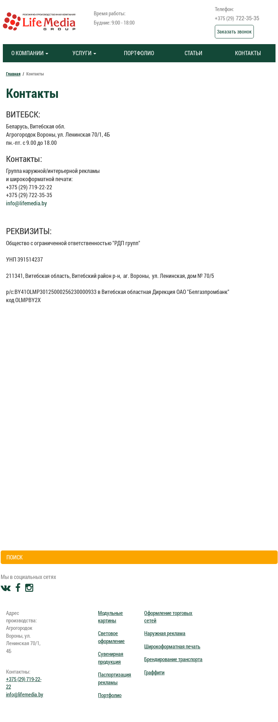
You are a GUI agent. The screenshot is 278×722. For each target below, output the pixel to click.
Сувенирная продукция (110, 657)
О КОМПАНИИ (29, 53)
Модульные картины (110, 616)
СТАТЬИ (193, 53)
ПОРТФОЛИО (139, 53)
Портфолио (109, 695)
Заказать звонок (234, 31)
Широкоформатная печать (172, 646)
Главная (13, 74)
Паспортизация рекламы (114, 678)
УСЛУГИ (84, 53)
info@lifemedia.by (26, 203)
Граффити (154, 672)
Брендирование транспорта (173, 659)
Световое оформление (111, 636)
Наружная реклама (164, 633)
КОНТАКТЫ (248, 53)
